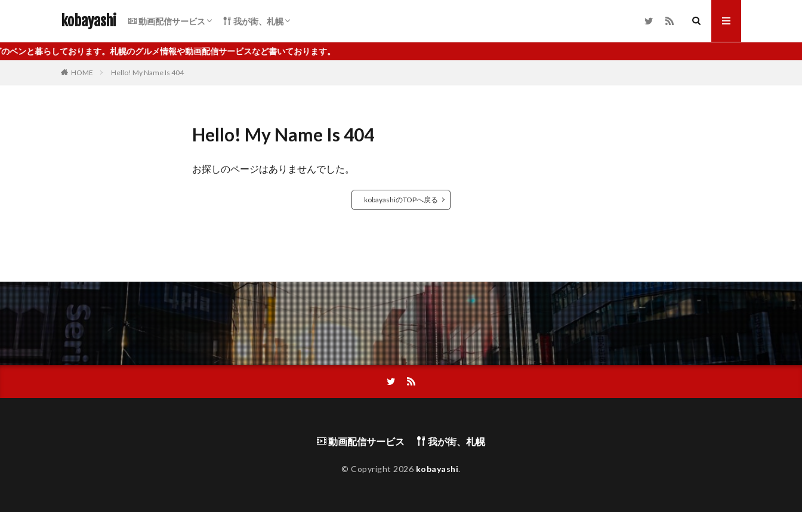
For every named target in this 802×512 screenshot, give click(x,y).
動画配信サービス (166, 21)
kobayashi (88, 21)
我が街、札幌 (253, 21)
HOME (82, 72)
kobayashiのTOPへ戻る (401, 199)
